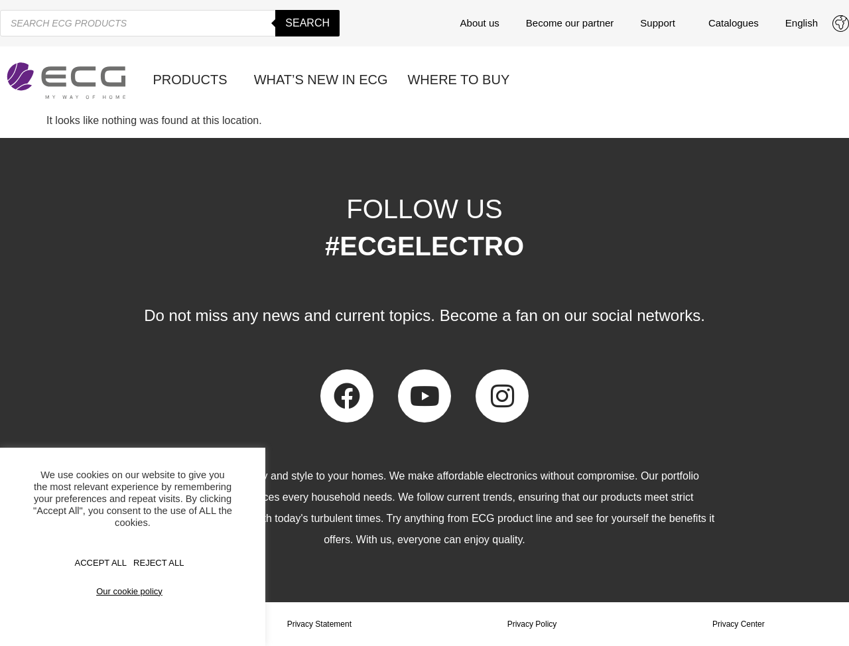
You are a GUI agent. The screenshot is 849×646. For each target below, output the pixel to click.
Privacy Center (738, 624)
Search (307, 23)
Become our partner (570, 23)
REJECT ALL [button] (158, 563)
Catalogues (733, 23)
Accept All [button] (101, 563)
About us (479, 23)
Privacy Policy (532, 624)
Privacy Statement (319, 624)
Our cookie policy (129, 591)
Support (661, 23)
